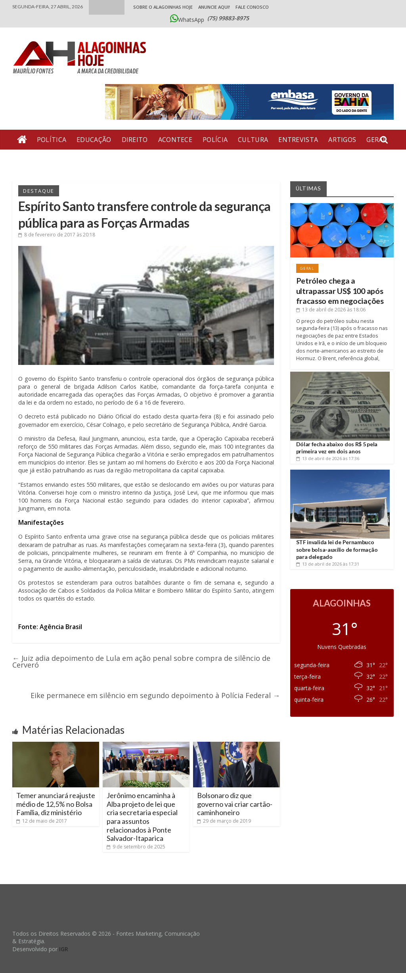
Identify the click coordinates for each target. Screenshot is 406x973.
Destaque (38, 190)
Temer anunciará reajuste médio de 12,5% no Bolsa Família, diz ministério (55, 804)
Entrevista (298, 139)
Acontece (175, 139)
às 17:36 (327, 458)
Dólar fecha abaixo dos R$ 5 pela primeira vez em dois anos (336, 448)
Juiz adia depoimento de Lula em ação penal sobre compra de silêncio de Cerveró (141, 661)
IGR (63, 949)
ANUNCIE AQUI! (214, 7)
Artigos (342, 139)
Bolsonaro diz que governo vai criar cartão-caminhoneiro (234, 804)
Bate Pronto (86, 159)
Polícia (215, 139)
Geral (307, 268)
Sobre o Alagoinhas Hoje (163, 7)
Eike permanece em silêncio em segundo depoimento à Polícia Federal (155, 695)
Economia (34, 159)
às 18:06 (331, 309)
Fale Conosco (252, 7)
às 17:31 (327, 564)
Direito (135, 139)
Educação (94, 139)
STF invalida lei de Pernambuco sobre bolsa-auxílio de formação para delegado (337, 549)
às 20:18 (56, 234)
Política (51, 139)
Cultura (253, 139)
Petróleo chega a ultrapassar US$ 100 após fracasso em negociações (340, 290)
